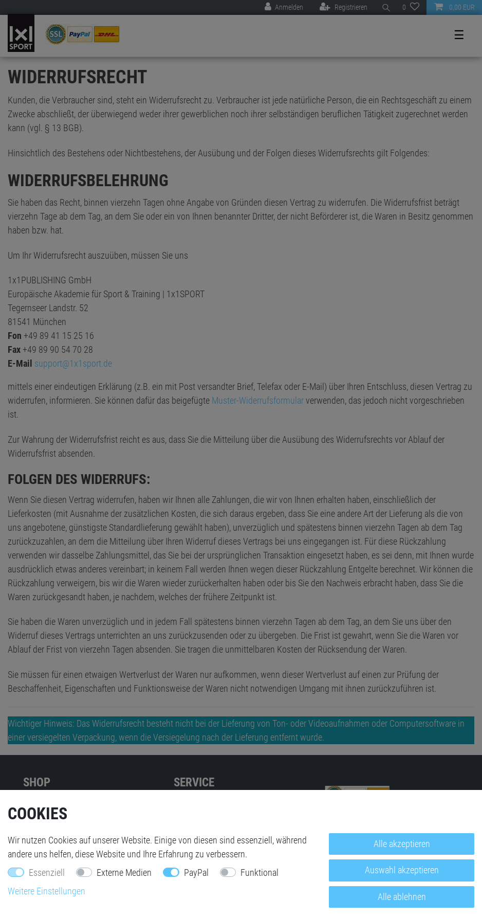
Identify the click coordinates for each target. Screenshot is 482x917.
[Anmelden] (283, 7)
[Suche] (385, 7)
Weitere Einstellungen (46, 891)
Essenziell (47, 872)
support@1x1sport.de (73, 363)
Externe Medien (124, 872)
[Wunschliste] (411, 7)
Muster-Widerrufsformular (258, 400)
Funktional (259, 872)
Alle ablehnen (402, 896)
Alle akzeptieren (402, 843)
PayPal (196, 872)
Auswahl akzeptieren (402, 870)
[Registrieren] (343, 7)
